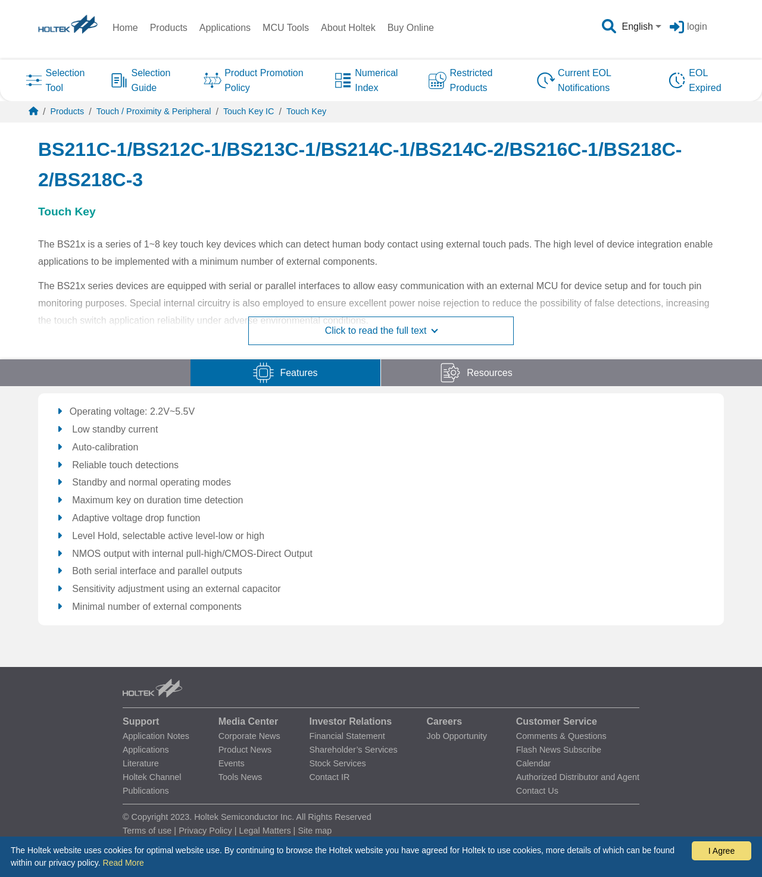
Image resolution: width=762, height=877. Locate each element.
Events (231, 763)
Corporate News (249, 736)
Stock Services (337, 763)
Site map (315, 830)
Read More (123, 862)
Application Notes (156, 736)
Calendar (533, 763)
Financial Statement (347, 736)
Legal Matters (265, 830)
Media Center (248, 721)
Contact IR (329, 777)
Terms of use (147, 830)
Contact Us (537, 790)
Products (169, 28)
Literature (141, 763)
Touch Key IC (248, 111)
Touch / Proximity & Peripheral (153, 111)
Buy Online (411, 28)
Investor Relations (350, 721)
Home (125, 28)
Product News (245, 749)
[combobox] (643, 27)
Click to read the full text (381, 330)
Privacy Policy (205, 830)
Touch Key (306, 111)
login (697, 26)
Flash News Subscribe (558, 749)
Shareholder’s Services (353, 749)
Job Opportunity (456, 736)
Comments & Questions (561, 736)
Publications (146, 790)
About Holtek (348, 28)
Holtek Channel (152, 777)
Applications (225, 28)
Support (141, 721)
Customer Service (556, 721)
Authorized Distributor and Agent (577, 777)
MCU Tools (286, 28)
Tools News (240, 777)
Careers (444, 721)
